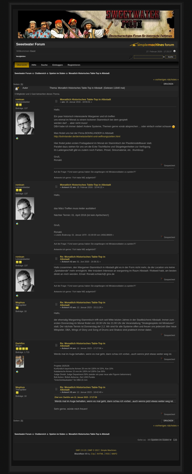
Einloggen (57, 65)
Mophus (20, 302)
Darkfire (20, 343)
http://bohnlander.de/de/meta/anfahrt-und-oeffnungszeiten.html (87, 136)
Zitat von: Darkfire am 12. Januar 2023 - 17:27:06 (75, 397)
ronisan (20, 99)
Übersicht (22, 65)
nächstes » (173, 79)
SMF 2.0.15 (81, 450)
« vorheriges (159, 79)
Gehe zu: (142, 440)
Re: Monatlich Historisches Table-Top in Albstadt (82, 258)
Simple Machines (108, 450)
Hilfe (34, 65)
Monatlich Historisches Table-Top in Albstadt (85, 99)
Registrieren (74, 65)
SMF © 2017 (94, 450)
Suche (44, 65)
